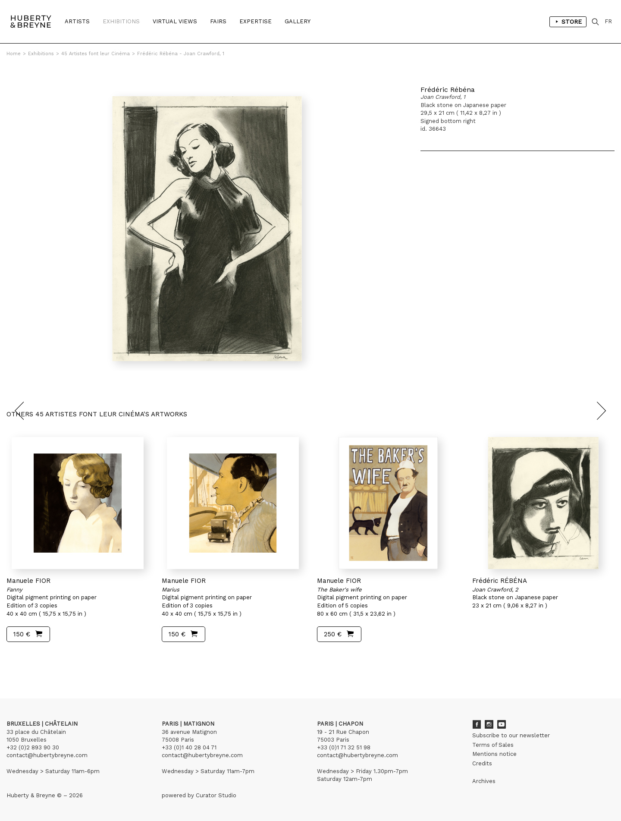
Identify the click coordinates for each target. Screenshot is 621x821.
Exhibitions (121, 21)
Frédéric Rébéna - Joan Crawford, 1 (180, 54)
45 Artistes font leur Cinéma (95, 54)
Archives (484, 781)
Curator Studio (216, 795)
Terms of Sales (493, 745)
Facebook (476, 724)
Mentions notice (494, 754)
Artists (77, 21)
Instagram (489, 724)
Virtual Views (175, 21)
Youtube (501, 724)
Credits (482, 763)
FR (608, 21)
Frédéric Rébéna (447, 89)
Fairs (218, 21)
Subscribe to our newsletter (511, 735)
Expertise (255, 21)
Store (568, 21)
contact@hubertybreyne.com (47, 755)
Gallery (297, 21)
